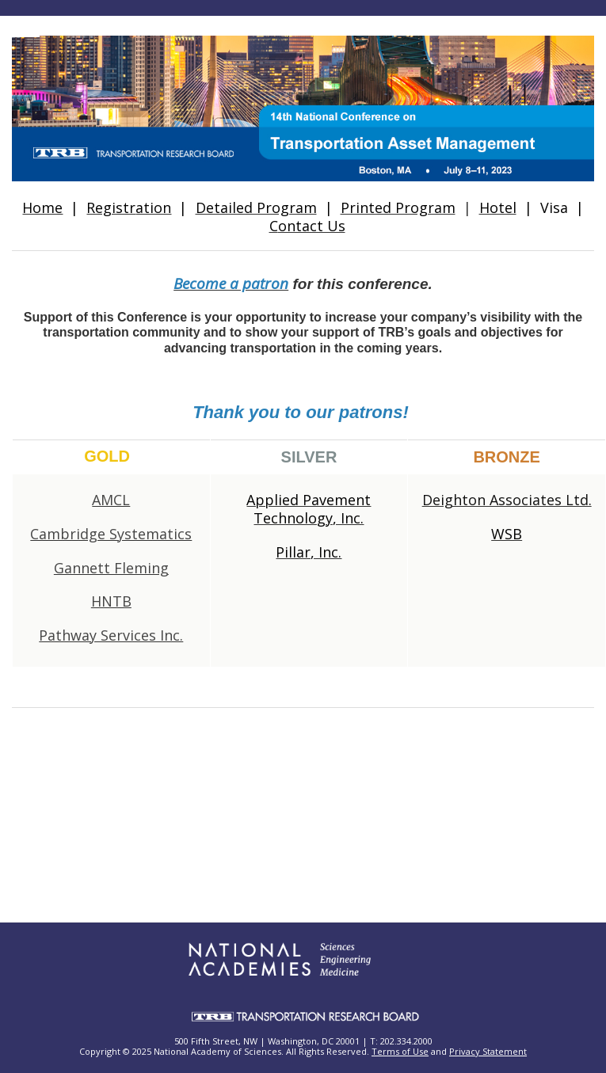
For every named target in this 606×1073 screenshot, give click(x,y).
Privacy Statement (488, 1051)
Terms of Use (400, 1051)
